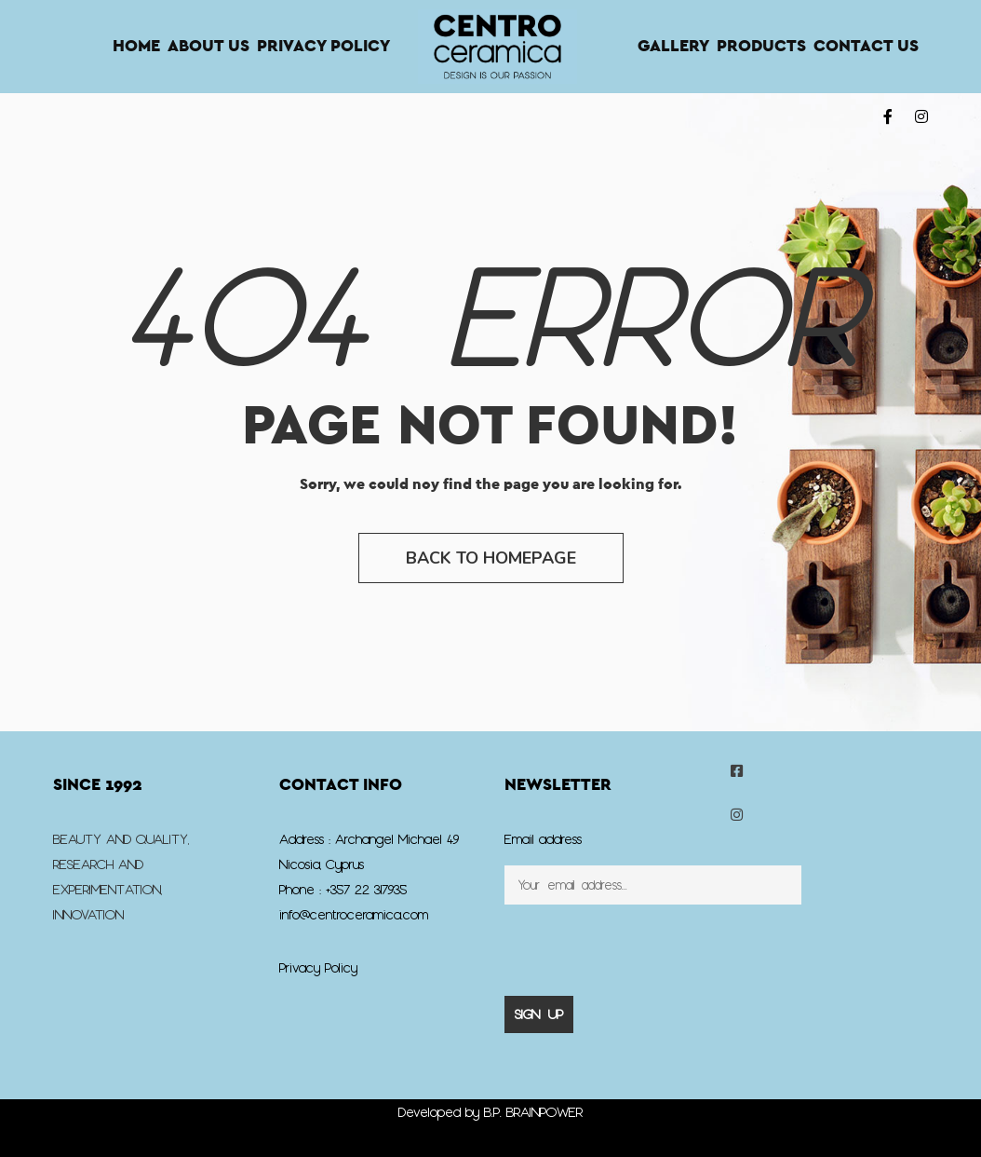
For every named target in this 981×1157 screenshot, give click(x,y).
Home (136, 46)
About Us (208, 46)
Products (761, 46)
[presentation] (645, 941)
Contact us (866, 46)
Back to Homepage (491, 558)
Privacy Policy (323, 46)
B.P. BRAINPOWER (533, 1111)
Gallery (673, 46)
